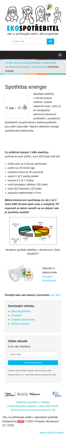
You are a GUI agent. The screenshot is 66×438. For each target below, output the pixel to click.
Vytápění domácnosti (23, 319)
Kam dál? (55, 295)
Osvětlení (16, 315)
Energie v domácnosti (33, 66)
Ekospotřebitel (32, 62)
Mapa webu (46, 432)
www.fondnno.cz (21, 410)
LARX (20, 421)
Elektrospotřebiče (21, 311)
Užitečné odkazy (20, 323)
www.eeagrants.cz (43, 410)
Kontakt (59, 432)
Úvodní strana (13, 62)
